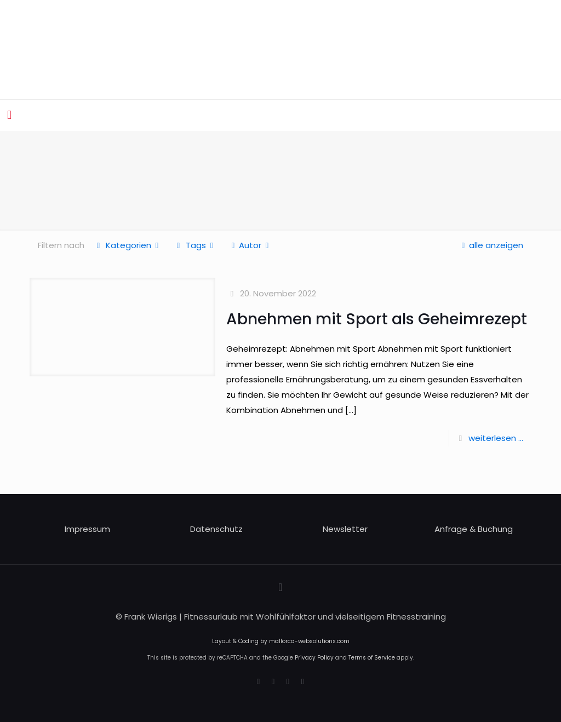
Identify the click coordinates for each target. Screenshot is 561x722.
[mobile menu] (9, 115)
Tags (195, 245)
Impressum (87, 529)
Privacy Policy (314, 658)
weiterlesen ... (495, 438)
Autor (250, 245)
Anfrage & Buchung (473, 529)
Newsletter (345, 529)
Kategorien (128, 245)
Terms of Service (371, 658)
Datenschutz (216, 529)
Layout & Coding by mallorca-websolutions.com (281, 641)
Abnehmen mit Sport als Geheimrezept (376, 319)
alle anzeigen (490, 245)
